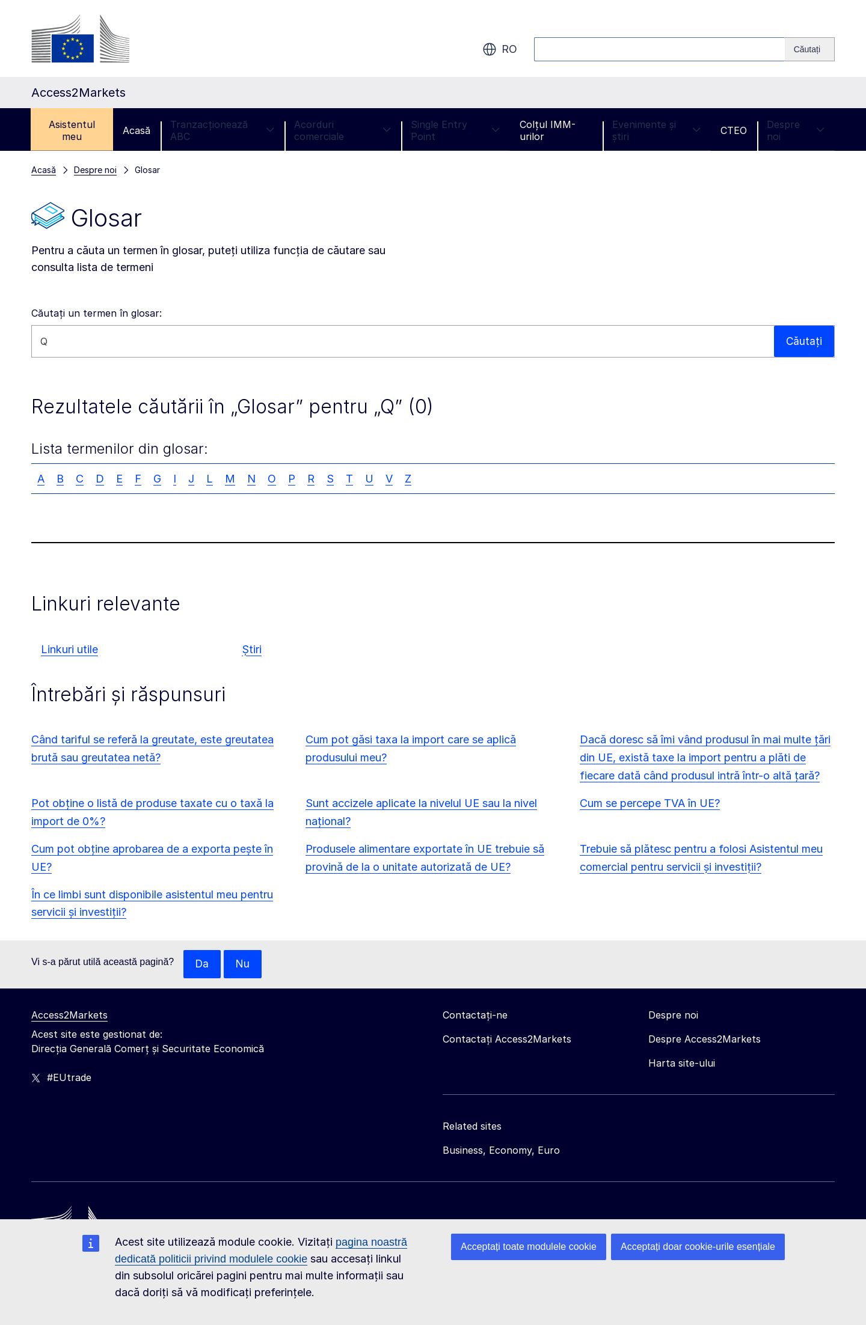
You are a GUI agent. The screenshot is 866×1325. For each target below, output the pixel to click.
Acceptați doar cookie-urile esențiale (698, 1246)
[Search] (810, 49)
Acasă (136, 130)
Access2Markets (69, 1016)
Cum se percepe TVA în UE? (650, 803)
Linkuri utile (69, 649)
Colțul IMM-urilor (548, 130)
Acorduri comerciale (342, 130)
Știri (252, 649)
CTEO (733, 130)
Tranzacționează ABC (222, 130)
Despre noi (796, 130)
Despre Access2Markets (704, 1040)
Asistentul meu (72, 130)
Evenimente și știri (656, 130)
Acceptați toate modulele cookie (529, 1246)
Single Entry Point (455, 130)
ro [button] (499, 49)
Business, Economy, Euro (501, 1151)
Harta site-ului (681, 1064)
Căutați (803, 341)
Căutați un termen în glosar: (96, 313)
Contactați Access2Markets (507, 1040)
